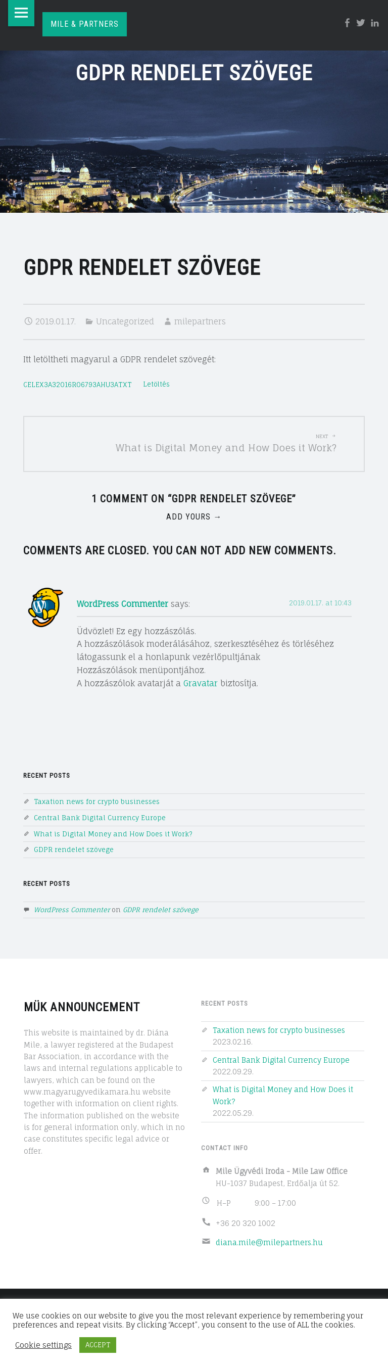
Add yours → (194, 517)
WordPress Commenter (122, 604)
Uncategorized (125, 321)
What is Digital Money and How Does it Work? (113, 834)
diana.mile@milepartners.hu (269, 1242)
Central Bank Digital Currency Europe (100, 818)
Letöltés (156, 385)
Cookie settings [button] (43, 1345)
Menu (21, 13)
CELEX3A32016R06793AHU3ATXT (77, 385)
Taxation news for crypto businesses (97, 801)
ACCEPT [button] (97, 1345)
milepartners (200, 321)
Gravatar (200, 683)
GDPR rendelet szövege (74, 849)
